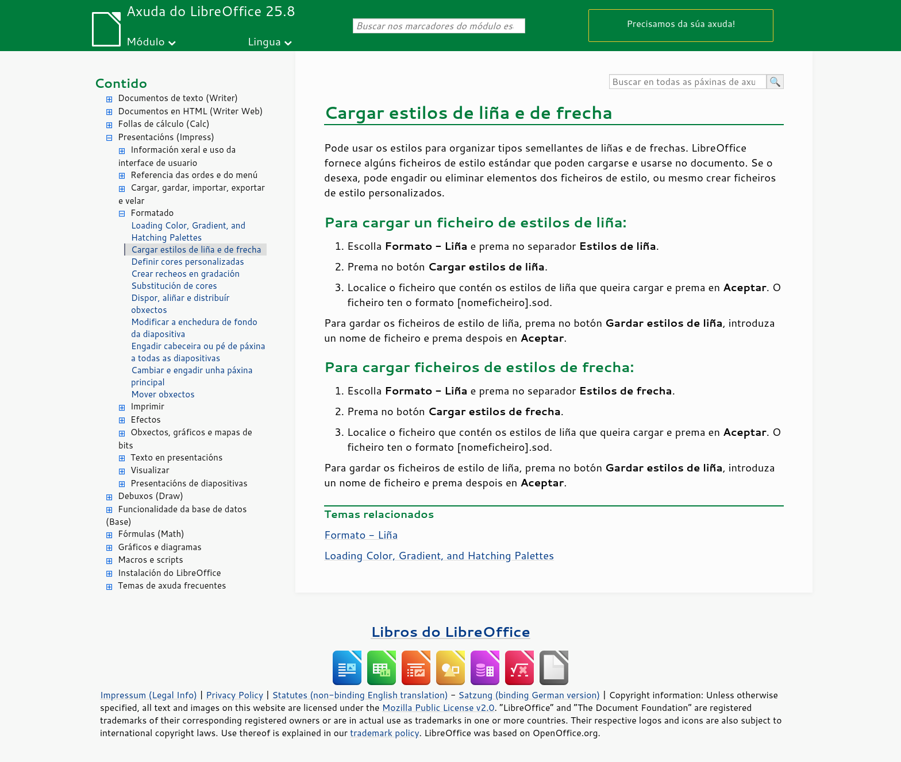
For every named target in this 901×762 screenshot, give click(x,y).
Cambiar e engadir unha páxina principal (192, 376)
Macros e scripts (150, 560)
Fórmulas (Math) (151, 534)
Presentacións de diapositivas (189, 483)
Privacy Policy (234, 694)
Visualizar (150, 470)
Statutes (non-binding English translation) (360, 694)
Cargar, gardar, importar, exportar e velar (191, 194)
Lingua (264, 41)
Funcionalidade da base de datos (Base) (176, 515)
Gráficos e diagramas (160, 547)
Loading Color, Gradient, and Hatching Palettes (188, 231)
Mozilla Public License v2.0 (438, 707)
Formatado (152, 213)
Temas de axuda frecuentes (172, 585)
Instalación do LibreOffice (169, 573)
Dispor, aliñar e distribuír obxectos (180, 304)
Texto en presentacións (176, 457)
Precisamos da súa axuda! (680, 23)
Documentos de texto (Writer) (178, 98)
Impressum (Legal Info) (148, 694)
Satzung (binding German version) (529, 694)
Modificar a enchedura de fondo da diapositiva (194, 328)
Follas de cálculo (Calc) (164, 124)
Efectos (145, 419)
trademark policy (384, 732)
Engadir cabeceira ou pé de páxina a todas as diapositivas (198, 352)
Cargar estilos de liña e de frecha (196, 249)
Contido (120, 83)
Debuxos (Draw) (150, 496)
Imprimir (147, 406)
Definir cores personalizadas (187, 262)
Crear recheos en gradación (185, 274)
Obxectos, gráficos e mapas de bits (185, 438)
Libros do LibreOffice (450, 631)
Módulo (145, 41)
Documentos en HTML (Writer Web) (190, 111)
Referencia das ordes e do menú (193, 175)
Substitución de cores (174, 286)
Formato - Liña (361, 534)
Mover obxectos (163, 394)
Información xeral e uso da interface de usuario (177, 156)
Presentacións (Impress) (166, 137)
